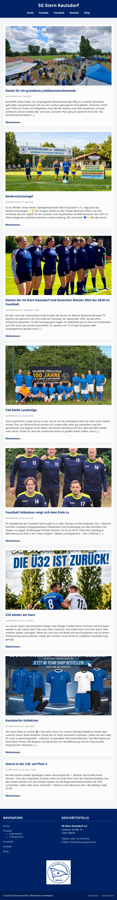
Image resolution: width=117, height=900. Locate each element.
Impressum (93, 895)
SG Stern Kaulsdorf (58, 5)
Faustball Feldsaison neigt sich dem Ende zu (37, 512)
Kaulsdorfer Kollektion (21, 720)
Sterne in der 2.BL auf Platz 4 (26, 764)
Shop (87, 12)
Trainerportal (16, 836)
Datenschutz (108, 895)
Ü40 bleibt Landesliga (21, 410)
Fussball (43, 12)
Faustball (59, 12)
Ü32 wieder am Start (20, 615)
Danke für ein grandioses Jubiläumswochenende (40, 91)
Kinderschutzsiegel (19, 196)
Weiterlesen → (14, 122)
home (30, 12)
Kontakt (74, 12)
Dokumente (15, 833)
